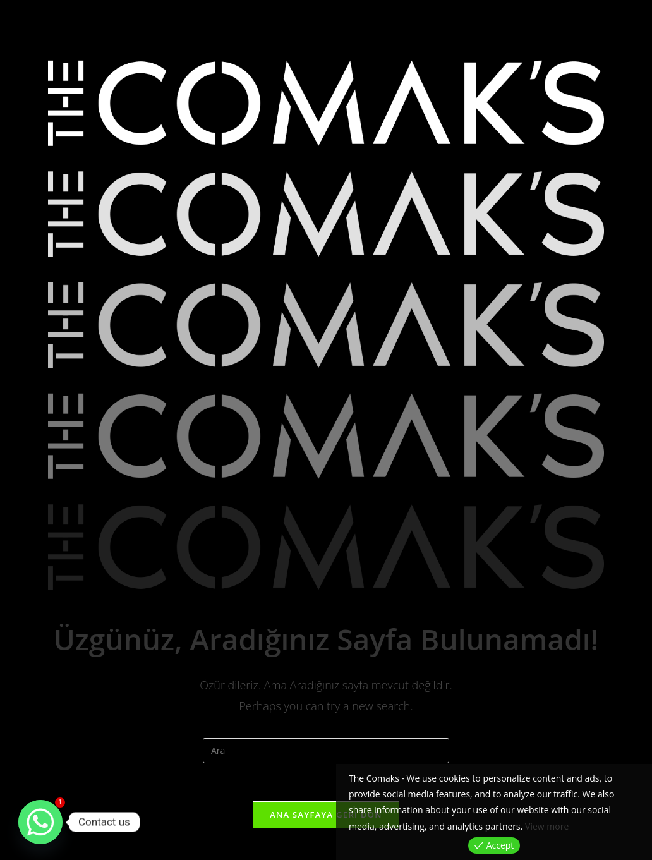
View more (547, 826)
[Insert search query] (326, 750)
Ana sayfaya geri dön (326, 814)
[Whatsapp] (40, 822)
